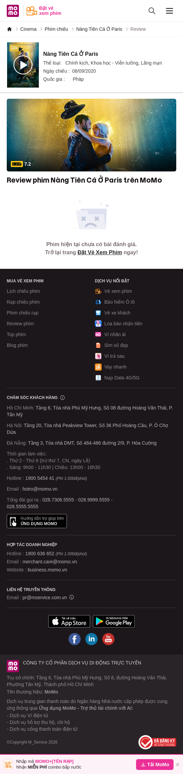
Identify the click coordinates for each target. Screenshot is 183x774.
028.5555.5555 (22, 506)
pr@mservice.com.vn (45, 597)
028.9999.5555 (93, 499)
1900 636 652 (56, 553)
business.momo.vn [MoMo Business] (47, 569)
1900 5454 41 (39, 478)
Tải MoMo (154, 764)
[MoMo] (9, 29)
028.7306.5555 (58, 499)
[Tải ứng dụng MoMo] (69, 621)
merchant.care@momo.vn (50, 561)
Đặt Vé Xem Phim (100, 252)
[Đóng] (178, 764)
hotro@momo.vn (40, 489)
